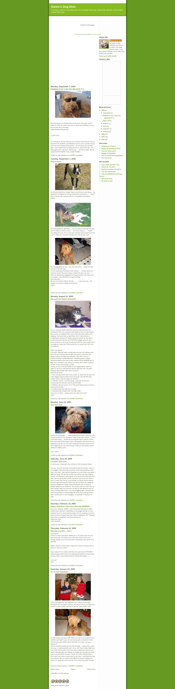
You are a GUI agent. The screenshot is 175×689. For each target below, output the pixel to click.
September (107, 113)
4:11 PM (71, 524)
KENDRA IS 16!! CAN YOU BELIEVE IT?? (67, 89)
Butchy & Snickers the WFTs (111, 169)
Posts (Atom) (64, 673)
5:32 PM (71, 398)
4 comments (79, 565)
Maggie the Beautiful (108, 153)
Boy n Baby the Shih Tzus (110, 165)
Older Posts (91, 669)
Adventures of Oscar (108, 146)
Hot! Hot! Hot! (56, 405)
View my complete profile (108, 56)
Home (73, 669)
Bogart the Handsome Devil (110, 148)
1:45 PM (71, 565)
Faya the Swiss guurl (108, 151)
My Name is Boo (107, 181)
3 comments (79, 524)
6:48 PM (71, 455)
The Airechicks (106, 158)
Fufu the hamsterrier (108, 171)
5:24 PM (71, 666)
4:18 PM (71, 155)
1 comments (79, 398)
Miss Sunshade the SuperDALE (112, 155)
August (105, 123)
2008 (103, 134)
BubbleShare (89, 34)
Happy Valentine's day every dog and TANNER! (70, 506)
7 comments (79, 500)
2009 (103, 110)
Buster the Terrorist (108, 167)
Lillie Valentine (117, 40)
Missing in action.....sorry (61, 531)
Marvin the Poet (106, 178)
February (106, 129)
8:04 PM (71, 500)
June (105, 126)
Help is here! (56, 162)
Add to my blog (97, 34)
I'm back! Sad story (59, 461)
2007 (103, 137)
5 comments (79, 455)
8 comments (79, 155)
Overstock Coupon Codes (60, 685)
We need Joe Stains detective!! (63, 299)
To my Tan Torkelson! (59, 572)
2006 (103, 139)
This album (77, 34)
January (106, 131)
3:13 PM (71, 293)
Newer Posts (55, 669)
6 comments (79, 666)
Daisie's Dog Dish (63, 6)
